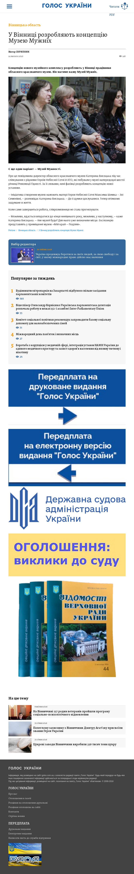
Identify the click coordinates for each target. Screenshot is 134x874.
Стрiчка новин (16, 816)
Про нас (12, 793)
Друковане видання (19, 829)
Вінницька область (24, 25)
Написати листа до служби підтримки (29, 838)
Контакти (13, 811)
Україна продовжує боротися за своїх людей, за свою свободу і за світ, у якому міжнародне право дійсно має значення (77, 256)
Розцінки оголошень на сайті (24, 807)
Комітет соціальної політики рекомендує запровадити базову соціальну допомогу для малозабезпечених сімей (63, 321)
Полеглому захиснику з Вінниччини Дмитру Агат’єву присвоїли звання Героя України (78, 729)
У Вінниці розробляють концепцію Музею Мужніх (57, 37)
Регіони (11, 230)
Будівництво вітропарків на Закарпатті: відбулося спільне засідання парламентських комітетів (61, 292)
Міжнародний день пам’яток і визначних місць (47, 334)
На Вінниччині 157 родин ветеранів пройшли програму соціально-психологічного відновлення (71, 713)
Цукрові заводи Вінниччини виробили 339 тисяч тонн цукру (74, 744)
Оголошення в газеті (19, 798)
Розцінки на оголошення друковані (28, 802)
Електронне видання (20, 833)
